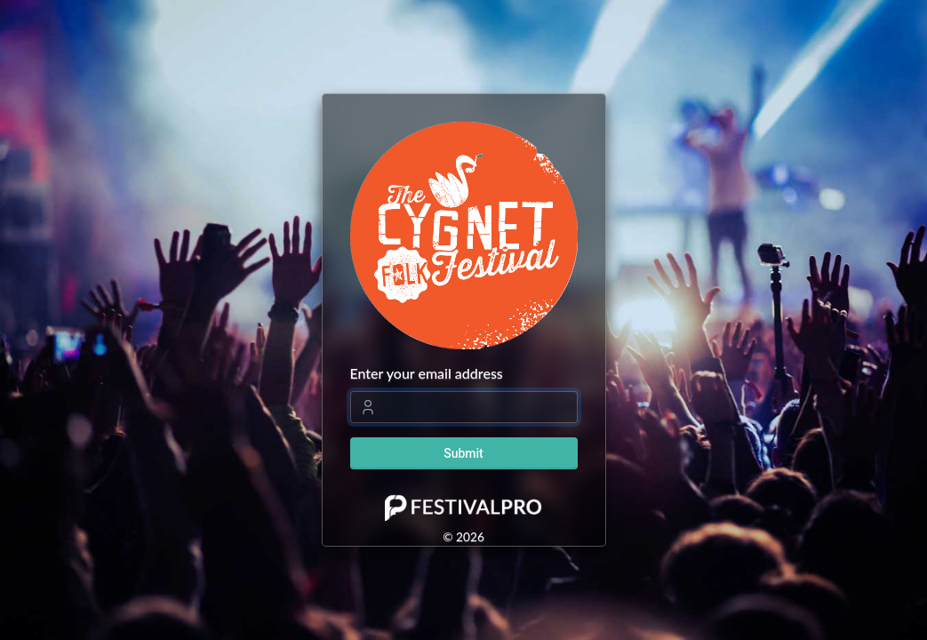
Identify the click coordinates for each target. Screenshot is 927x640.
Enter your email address (426, 372)
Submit (463, 453)
